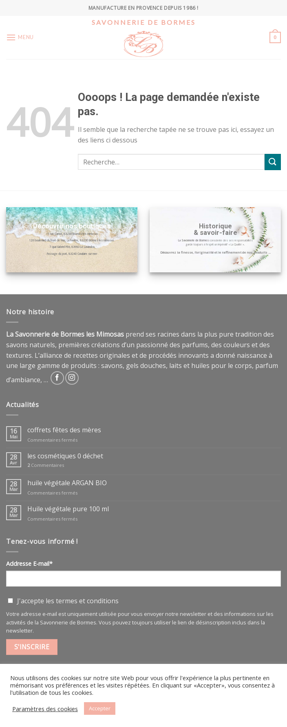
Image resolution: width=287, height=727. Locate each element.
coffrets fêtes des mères (64, 430)
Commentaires (45, 465)
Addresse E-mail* (29, 563)
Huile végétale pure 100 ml (68, 509)
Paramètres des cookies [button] (45, 708)
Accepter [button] (99, 708)
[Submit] (273, 162)
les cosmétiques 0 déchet (65, 456)
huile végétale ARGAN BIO (67, 483)
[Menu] (20, 37)
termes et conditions (87, 600)
